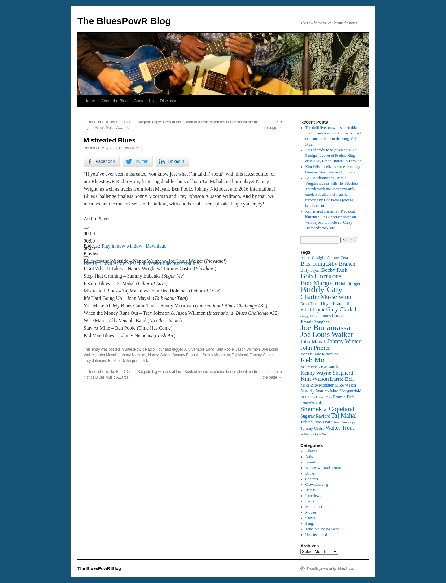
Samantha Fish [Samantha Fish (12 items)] (311, 403)
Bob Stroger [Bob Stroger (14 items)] (350, 283)
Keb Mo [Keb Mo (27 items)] (312, 360)
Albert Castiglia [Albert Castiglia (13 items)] (313, 257)
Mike (134, 148)
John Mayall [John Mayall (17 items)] (313, 341)
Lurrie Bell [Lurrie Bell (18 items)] (342, 379)
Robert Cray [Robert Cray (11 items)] (324, 397)
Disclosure (169, 101)
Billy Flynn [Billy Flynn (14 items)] (310, 270)
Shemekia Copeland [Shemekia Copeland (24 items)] (327, 409)
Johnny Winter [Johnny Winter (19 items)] (344, 341)
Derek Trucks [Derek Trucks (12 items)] (310, 304)
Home (89, 101)
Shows (310, 518)
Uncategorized (316, 535)
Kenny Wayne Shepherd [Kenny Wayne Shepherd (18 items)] (326, 373)
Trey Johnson (95, 360)
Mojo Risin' (314, 507)
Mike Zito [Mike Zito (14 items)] (309, 385)
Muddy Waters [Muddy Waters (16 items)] (314, 390)
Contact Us (144, 101)
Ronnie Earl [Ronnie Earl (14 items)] (343, 396)
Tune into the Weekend (322, 529)
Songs (309, 523)
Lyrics (310, 501)
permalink (140, 360)
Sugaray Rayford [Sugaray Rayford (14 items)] (315, 416)
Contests (311, 479)
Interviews (313, 495)
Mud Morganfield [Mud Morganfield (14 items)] (345, 390)
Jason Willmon (248, 349)
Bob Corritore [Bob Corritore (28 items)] (321, 276)
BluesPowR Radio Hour (144, 349)
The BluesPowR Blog (124, 21)
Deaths (310, 490)
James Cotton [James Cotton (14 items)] (332, 315)
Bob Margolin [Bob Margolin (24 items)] (319, 283)
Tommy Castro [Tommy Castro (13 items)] (312, 428)
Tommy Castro (262, 355)
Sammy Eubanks (187, 355)
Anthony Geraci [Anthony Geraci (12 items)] (338, 258)
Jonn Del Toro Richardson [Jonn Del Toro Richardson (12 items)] (319, 354)
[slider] (89, 240)
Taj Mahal (240, 355)
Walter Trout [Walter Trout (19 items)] (340, 428)
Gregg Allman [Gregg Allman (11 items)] (309, 316)
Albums (311, 451)
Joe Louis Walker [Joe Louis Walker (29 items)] (326, 334)
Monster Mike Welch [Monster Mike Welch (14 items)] (337, 385)
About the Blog (114, 101)
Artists (310, 456)
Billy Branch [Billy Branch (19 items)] (340, 264)
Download (156, 245)
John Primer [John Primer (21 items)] (315, 347)
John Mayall (107, 355)
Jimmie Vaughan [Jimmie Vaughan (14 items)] (315, 321)
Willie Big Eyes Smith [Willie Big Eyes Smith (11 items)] (315, 434)
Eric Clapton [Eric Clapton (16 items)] (313, 309)
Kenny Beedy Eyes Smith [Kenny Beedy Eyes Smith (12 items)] (319, 367)
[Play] (86, 228)
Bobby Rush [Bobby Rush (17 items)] (334, 270)
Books (310, 473)
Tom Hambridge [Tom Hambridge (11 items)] (344, 422)
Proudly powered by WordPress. (330, 568)
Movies (311, 512)
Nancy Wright (159, 355)
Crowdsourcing (316, 484)
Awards (311, 462)
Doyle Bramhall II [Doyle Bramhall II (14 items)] (337, 303)
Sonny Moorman (216, 355)
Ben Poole (225, 349)
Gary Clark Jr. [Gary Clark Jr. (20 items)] (343, 309)
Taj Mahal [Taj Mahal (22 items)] (344, 415)
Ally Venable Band (199, 349)
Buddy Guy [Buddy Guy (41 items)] (321, 289)
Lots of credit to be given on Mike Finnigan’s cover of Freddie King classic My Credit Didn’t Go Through (333, 155)
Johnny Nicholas (132, 355)
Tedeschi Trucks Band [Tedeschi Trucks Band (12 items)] (316, 422)
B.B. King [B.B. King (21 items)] (312, 263)
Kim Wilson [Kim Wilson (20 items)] (314, 378)
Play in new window (122, 245)
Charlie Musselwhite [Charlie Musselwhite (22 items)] (326, 296)
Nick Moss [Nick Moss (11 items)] (307, 397)
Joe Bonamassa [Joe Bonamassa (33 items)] (325, 327)
